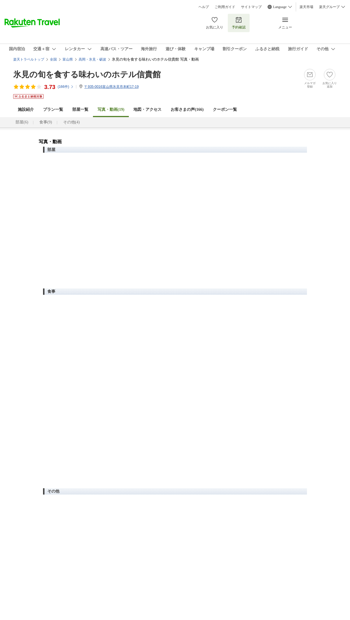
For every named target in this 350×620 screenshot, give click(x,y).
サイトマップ (251, 7)
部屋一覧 (80, 109)
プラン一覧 (53, 109)
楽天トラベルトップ (28, 59)
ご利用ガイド (225, 7)
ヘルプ (204, 7)
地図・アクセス (147, 109)
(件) (66, 86)
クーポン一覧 (225, 109)
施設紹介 (26, 109)
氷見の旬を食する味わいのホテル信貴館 (87, 74)
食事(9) (45, 122)
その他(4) (71, 122)
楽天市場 (306, 7)
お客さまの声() (187, 109)
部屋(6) (21, 122)
